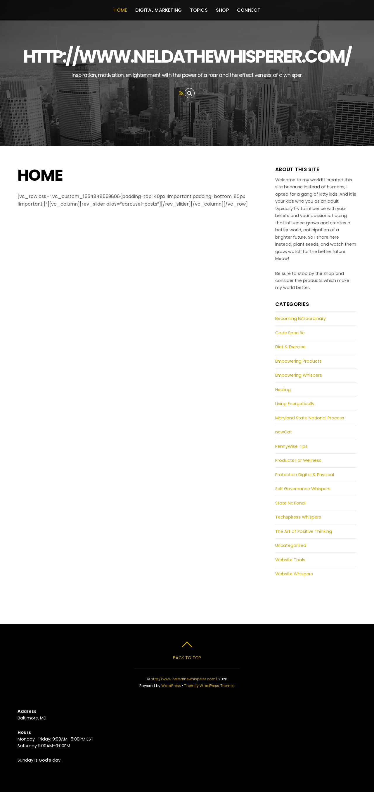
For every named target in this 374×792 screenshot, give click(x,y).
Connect (249, 10)
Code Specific (290, 333)
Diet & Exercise (290, 347)
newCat (283, 432)
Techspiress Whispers (298, 517)
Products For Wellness (298, 460)
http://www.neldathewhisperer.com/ (184, 678)
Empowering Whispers (298, 375)
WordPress (171, 685)
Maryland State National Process (309, 418)
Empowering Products (298, 361)
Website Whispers (294, 574)
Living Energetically (294, 404)
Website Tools (290, 560)
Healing (283, 389)
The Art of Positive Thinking (303, 531)
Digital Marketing (158, 10)
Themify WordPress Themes (209, 685)
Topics (198, 10)
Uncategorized (290, 545)
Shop (222, 10)
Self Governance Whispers (302, 489)
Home (120, 10)
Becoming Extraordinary (300, 318)
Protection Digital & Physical (304, 475)
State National (290, 503)
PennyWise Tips (291, 446)
